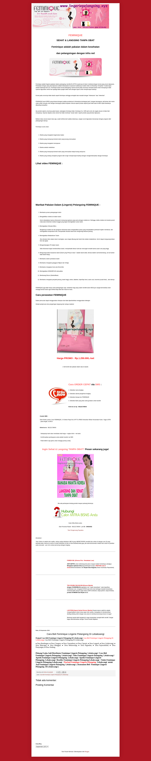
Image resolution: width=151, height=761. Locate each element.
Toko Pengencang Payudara (75, 530)
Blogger (87, 751)
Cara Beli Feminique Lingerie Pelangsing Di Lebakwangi (54, 674)
